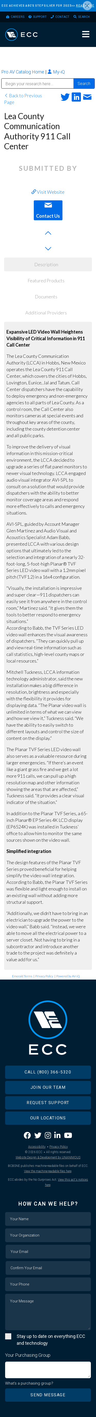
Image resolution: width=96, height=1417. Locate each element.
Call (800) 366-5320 (48, 1072)
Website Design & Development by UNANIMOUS (48, 1157)
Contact (62, 17)
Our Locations (48, 1118)
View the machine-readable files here (47, 1171)
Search (84, 17)
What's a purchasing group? (29, 1383)
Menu (86, 34)
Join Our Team (48, 1087)
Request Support (48, 1102)
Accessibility (37, 1147)
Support (40, 17)
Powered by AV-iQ (68, 976)
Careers (17, 17)
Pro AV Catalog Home (23, 72)
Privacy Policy (44, 976)
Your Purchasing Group (27, 1355)
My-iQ (56, 72)
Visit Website (48, 192)
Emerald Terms (22, 976)
